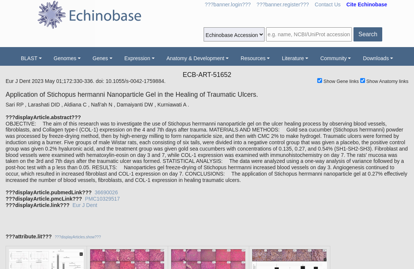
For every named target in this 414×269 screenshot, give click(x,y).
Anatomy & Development (196, 58)
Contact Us (327, 4)
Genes (100, 58)
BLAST (29, 58)
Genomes (65, 58)
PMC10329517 (102, 199)
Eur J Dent (84, 205)
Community (333, 58)
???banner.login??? (228, 4)
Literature (293, 58)
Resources (253, 58)
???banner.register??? (283, 4)
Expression (137, 58)
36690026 (106, 192)
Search (367, 34)
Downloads (376, 58)
